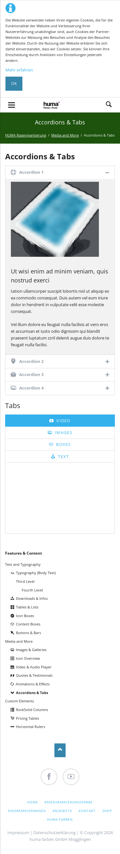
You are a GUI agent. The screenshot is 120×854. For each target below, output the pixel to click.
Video (63, 420)
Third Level (25, 581)
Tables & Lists (27, 607)
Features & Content (23, 553)
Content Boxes (28, 624)
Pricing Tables (27, 718)
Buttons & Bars (28, 632)
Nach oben (60, 750)
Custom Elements (19, 701)
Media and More (19, 641)
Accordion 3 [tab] (31, 374)
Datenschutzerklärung (54, 832)
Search (109, 105)
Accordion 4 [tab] (31, 388)
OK (14, 83)
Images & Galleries (31, 649)
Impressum (18, 832)
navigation (11, 105)
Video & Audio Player (34, 667)
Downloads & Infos (32, 598)
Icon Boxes (25, 615)
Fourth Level (32, 590)
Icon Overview (28, 658)
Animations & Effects (33, 684)
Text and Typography (23, 564)
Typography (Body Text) (36, 572)
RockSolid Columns (32, 709)
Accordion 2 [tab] (31, 361)
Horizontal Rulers (30, 726)
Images (62, 432)
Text (63, 456)
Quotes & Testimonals (34, 675)
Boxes (63, 444)
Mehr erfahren (19, 70)
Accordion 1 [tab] (31, 172)
